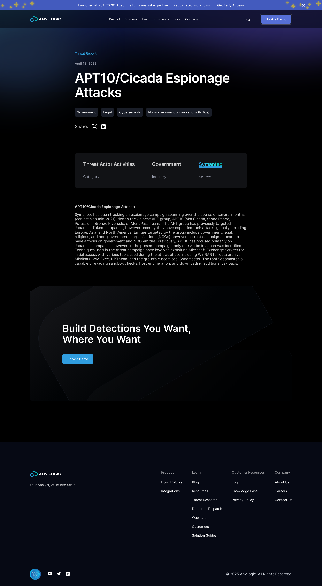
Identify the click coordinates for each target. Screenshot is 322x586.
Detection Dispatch (207, 509)
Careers (281, 491)
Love (177, 19)
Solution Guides (204, 535)
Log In (249, 19)
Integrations (170, 491)
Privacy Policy (243, 500)
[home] (46, 19)
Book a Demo (77, 359)
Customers (161, 19)
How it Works (171, 482)
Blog (195, 482)
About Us (282, 482)
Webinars (199, 518)
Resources (200, 491)
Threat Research (204, 500)
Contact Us (283, 500)
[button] (114, 19)
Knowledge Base (245, 491)
